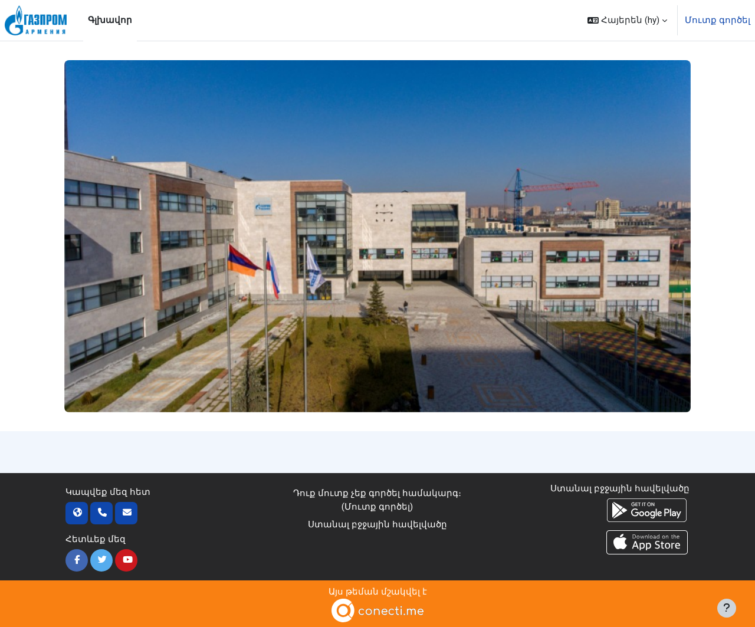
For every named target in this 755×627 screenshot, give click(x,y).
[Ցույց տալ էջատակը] (726, 608)
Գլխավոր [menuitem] (110, 20)
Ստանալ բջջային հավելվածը (377, 524)
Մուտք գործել (717, 20)
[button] (627, 20)
